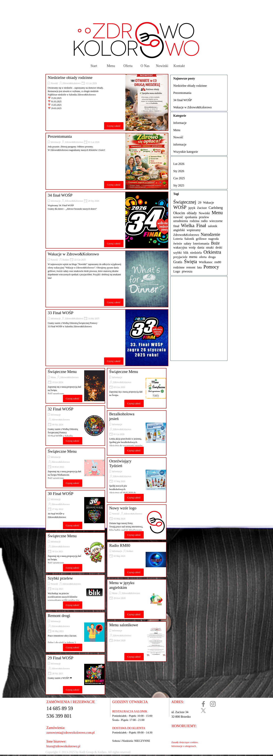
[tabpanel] (124, 752)
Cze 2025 (179, 178)
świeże (177, 243)
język (191, 208)
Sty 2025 (178, 185)
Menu (111, 66)
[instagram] (212, 704)
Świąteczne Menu (62, 371)
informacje (55, 201)
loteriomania (201, 243)
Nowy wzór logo (122, 508)
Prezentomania (60, 136)
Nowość (54, 83)
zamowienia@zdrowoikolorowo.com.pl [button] (70, 732)
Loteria (178, 239)
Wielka (187, 225)
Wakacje (208, 202)
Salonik (189, 239)
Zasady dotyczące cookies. (184, 742)
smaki (210, 247)
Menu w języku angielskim (121, 585)
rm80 (217, 262)
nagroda (213, 239)
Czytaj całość (113, 125)
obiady (192, 213)
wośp (192, 247)
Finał (201, 225)
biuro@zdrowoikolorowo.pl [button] (63, 746)
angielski (179, 230)
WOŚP (179, 207)
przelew (204, 217)
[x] (203, 710)
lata (199, 267)
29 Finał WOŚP (60, 658)
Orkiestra (212, 252)
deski (218, 247)
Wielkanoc (206, 262)
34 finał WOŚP (60, 195)
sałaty (187, 243)
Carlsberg (216, 208)
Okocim (179, 213)
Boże (215, 243)
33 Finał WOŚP (60, 313)
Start (93, 66)
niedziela (196, 252)
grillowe (201, 239)
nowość (178, 217)
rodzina (194, 221)
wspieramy (194, 230)
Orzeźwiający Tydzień (120, 463)
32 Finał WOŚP (60, 409)
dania (200, 247)
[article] (107, 102)
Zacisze (202, 208)
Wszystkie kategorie (185, 151)
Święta (190, 261)
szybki (177, 252)
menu (193, 257)
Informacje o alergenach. (184, 746)
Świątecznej (184, 202)
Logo (176, 271)
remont (190, 267)
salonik (212, 226)
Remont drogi (59, 615)
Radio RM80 (119, 545)
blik (185, 252)
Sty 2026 (178, 171)
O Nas (144, 66)
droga (212, 257)
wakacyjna (180, 247)
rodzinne (178, 267)
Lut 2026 (178, 163)
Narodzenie (210, 234)
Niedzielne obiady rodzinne (70, 77)
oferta (203, 257)
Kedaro (66, 259)
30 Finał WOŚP (60, 493)
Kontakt (179, 66)
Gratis (177, 262)
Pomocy (211, 266)
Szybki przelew (60, 578)
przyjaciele (180, 257)
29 (199, 202)
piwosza (187, 271)
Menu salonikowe (123, 625)
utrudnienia (180, 221)
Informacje (56, 142)
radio (204, 221)
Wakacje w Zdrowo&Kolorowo (73, 254)
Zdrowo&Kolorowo (72, 83)
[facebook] (203, 704)
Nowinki (162, 66)
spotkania (191, 217)
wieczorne (216, 221)
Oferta (128, 66)
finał (176, 226)
